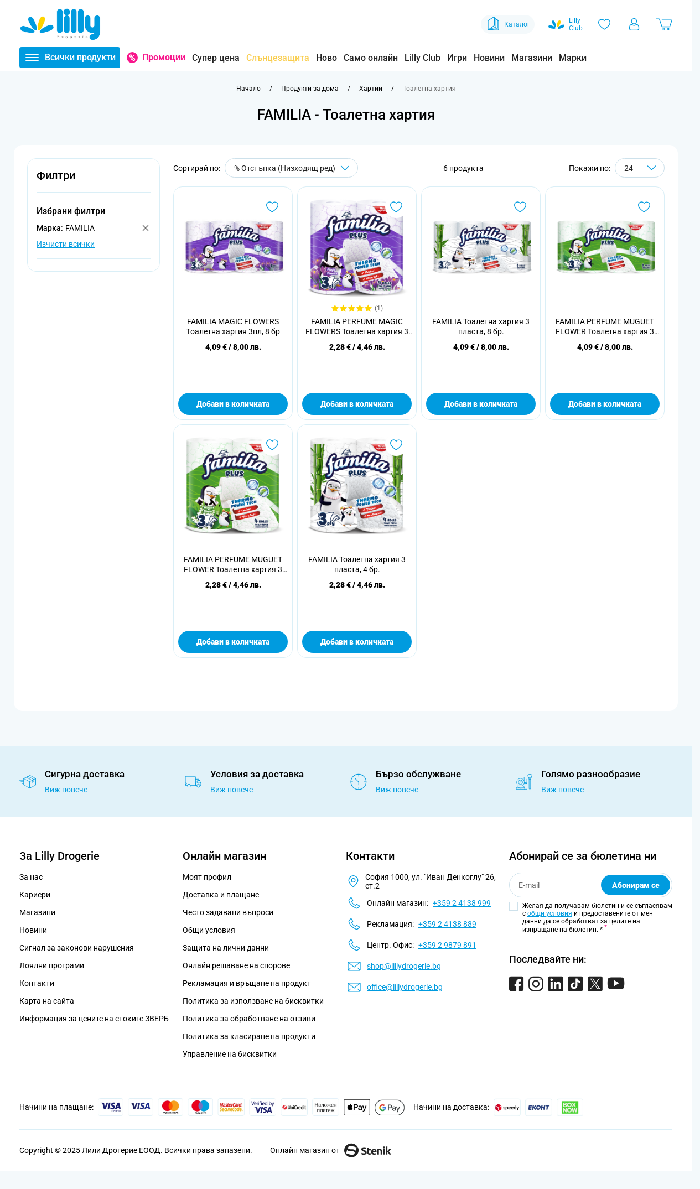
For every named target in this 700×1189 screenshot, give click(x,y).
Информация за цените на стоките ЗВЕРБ (94, 1018)
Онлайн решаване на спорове (236, 965)
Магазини (531, 58)
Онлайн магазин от (330, 1150)
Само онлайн (371, 58)
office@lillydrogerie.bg (405, 987)
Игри (457, 58)
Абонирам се (636, 885)
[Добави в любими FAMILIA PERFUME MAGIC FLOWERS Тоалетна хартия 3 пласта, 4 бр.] (396, 207)
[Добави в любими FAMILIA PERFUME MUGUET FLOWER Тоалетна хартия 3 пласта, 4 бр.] (272, 445)
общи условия (549, 913)
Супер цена (216, 58)
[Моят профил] (634, 24)
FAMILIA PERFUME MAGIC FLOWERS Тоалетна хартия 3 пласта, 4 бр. (356, 326)
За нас (31, 877)
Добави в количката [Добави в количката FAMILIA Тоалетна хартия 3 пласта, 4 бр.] (356, 641)
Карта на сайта (46, 1000)
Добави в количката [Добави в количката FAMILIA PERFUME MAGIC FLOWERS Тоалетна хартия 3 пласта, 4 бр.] (356, 403)
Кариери (34, 894)
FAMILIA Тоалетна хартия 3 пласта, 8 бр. (481, 326)
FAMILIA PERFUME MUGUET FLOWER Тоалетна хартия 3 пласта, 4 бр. (233, 564)
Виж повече (66, 789)
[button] (94, 182)
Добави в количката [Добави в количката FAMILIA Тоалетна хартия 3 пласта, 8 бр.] (480, 403)
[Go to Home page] (60, 24)
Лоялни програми (51, 965)
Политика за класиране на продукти (249, 1036)
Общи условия (209, 930)
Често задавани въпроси (228, 912)
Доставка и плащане (221, 894)
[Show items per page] (640, 168)
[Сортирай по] (291, 168)
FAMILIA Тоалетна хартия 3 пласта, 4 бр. (357, 564)
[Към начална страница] (248, 88)
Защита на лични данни (226, 947)
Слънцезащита (277, 58)
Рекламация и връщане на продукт (248, 983)
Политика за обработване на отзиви (249, 1018)
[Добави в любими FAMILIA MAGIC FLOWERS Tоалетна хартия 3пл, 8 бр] (272, 207)
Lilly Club (422, 58)
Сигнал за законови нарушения (76, 947)
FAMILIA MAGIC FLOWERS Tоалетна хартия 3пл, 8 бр (233, 326)
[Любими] (604, 24)
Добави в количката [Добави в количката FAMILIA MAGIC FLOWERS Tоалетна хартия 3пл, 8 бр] (232, 403)
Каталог (507, 24)
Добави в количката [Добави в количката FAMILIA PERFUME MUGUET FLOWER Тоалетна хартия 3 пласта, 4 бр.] (232, 641)
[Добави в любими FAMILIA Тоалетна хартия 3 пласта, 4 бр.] (396, 445)
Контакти (36, 983)
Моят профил (207, 877)
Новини (489, 58)
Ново (326, 58)
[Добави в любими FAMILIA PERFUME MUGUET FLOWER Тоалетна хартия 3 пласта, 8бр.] (644, 207)
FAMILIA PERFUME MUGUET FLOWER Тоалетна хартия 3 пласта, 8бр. (605, 326)
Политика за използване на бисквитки (253, 1000)
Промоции (163, 57)
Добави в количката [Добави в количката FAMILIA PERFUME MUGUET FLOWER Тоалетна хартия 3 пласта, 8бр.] (604, 403)
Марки (573, 58)
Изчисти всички (66, 244)
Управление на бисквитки (230, 1054)
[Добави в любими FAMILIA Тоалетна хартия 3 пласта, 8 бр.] (520, 207)
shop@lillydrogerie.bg (404, 966)
